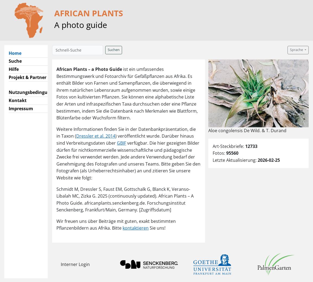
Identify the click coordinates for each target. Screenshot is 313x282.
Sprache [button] (297, 49)
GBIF (121, 143)
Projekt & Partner (27, 77)
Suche (15, 61)
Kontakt (18, 100)
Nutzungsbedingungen (33, 92)
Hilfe (14, 69)
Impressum (21, 109)
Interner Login (75, 264)
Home (17, 53)
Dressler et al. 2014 (95, 136)
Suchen (114, 49)
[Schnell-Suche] (77, 50)
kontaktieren (136, 228)
